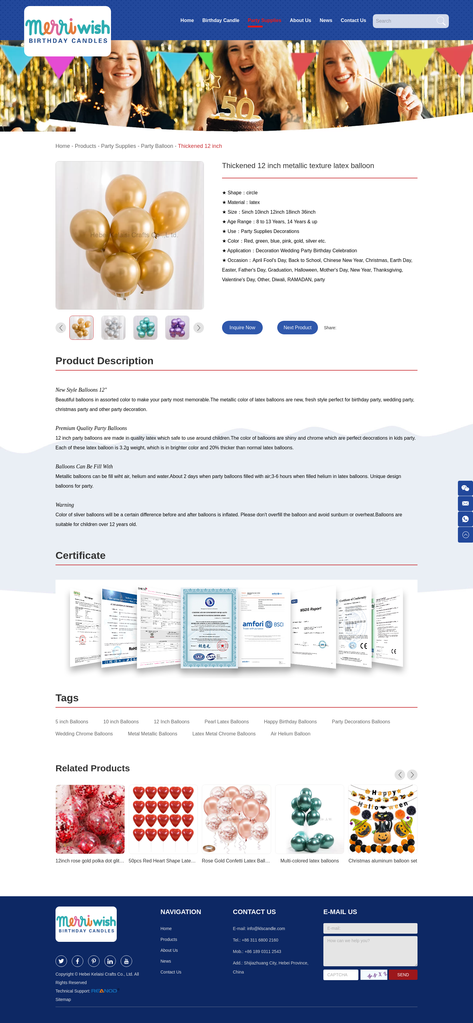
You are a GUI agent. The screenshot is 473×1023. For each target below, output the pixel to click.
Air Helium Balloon (291, 733)
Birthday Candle (221, 20)
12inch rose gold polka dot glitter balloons (90, 860)
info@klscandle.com (266, 928)
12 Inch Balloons (171, 721)
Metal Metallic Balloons (152, 733)
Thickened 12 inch (200, 146)
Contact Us (353, 20)
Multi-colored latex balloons (310, 860)
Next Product (297, 327)
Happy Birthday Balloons (290, 721)
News (326, 20)
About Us (300, 20)
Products (85, 146)
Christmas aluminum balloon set (382, 860)
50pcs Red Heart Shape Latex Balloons (163, 860)
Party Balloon (157, 146)
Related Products (93, 768)
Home (187, 20)
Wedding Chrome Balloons (84, 733)
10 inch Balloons (121, 721)
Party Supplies (264, 20)
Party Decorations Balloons (361, 721)
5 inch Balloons (72, 721)
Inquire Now (242, 327)
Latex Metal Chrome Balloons (224, 733)
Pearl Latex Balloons (227, 721)
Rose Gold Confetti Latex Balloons (236, 860)
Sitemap (63, 999)
